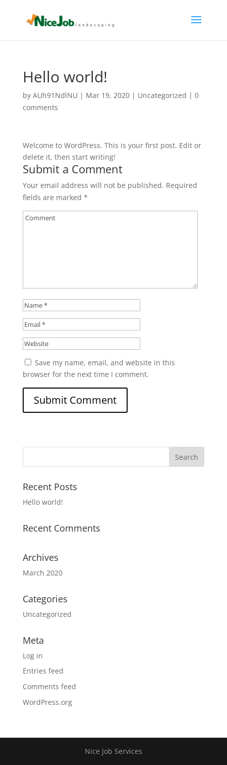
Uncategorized (162, 95)
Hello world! (43, 502)
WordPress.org (47, 702)
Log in (33, 655)
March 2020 (43, 573)
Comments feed (49, 686)
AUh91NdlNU (55, 95)
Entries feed (43, 671)
